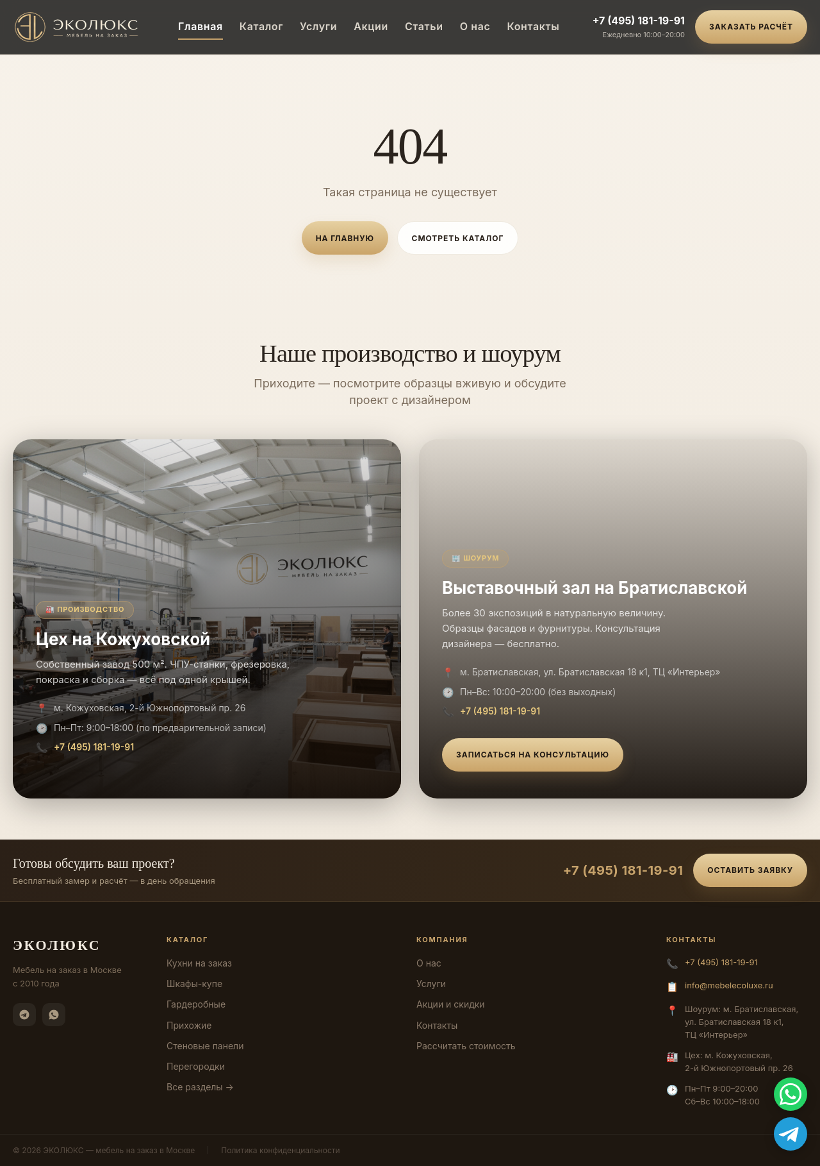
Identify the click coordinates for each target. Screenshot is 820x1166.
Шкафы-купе (194, 983)
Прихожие (189, 1025)
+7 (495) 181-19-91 (639, 20)
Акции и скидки (450, 1004)
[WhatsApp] (53, 1014)
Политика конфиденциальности (280, 1150)
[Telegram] (24, 1014)
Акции (371, 26)
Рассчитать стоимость (466, 1045)
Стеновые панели (205, 1045)
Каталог (261, 26)
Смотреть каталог (458, 238)
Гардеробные (196, 1004)
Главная (200, 26)
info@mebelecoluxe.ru (729, 985)
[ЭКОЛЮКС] (79, 27)
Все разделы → (200, 1086)
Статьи (424, 26)
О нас (475, 26)
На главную (345, 238)
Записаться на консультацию (532, 754)
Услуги (318, 26)
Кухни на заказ (199, 963)
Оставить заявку (750, 870)
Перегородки (196, 1066)
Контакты (533, 26)
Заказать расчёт (751, 26)
